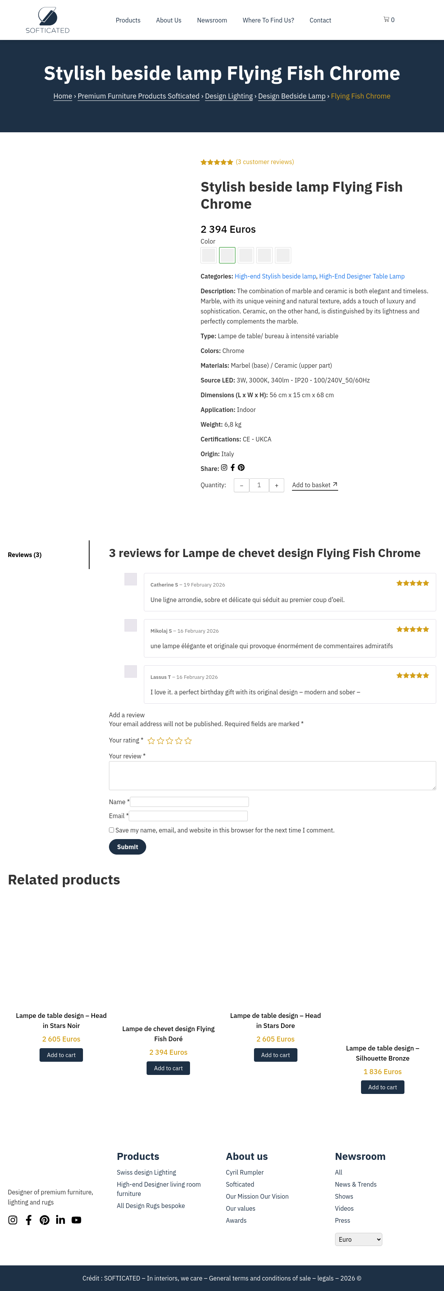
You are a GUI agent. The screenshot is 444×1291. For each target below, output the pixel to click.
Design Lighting (229, 96)
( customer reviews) (265, 162)
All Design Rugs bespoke (151, 1206)
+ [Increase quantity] (277, 485)
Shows (344, 1196)
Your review (127, 756)
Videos (344, 1208)
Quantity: (213, 484)
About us (169, 20)
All (338, 1172)
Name (119, 802)
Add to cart (61, 1055)
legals (325, 1278)
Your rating (126, 740)
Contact (321, 20)
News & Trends (356, 1184)
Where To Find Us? (268, 20)
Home (63, 96)
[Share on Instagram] (225, 468)
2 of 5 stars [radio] (160, 740)
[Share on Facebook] (233, 468)
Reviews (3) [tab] (24, 555)
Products (128, 20)
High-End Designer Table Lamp (362, 276)
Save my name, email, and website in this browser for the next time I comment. (225, 830)
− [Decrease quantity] (242, 485)
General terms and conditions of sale (260, 1278)
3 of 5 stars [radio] (169, 740)
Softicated (240, 1184)
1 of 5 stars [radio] (151, 740)
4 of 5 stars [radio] (179, 740)
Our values (241, 1208)
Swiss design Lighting (146, 1172)
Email (119, 816)
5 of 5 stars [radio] (188, 740)
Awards (236, 1220)
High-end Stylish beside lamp (275, 276)
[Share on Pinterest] (241, 468)
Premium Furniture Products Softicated (139, 96)
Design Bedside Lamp (292, 96)
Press (343, 1220)
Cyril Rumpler (245, 1172)
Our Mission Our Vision (257, 1196)
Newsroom (212, 20)
